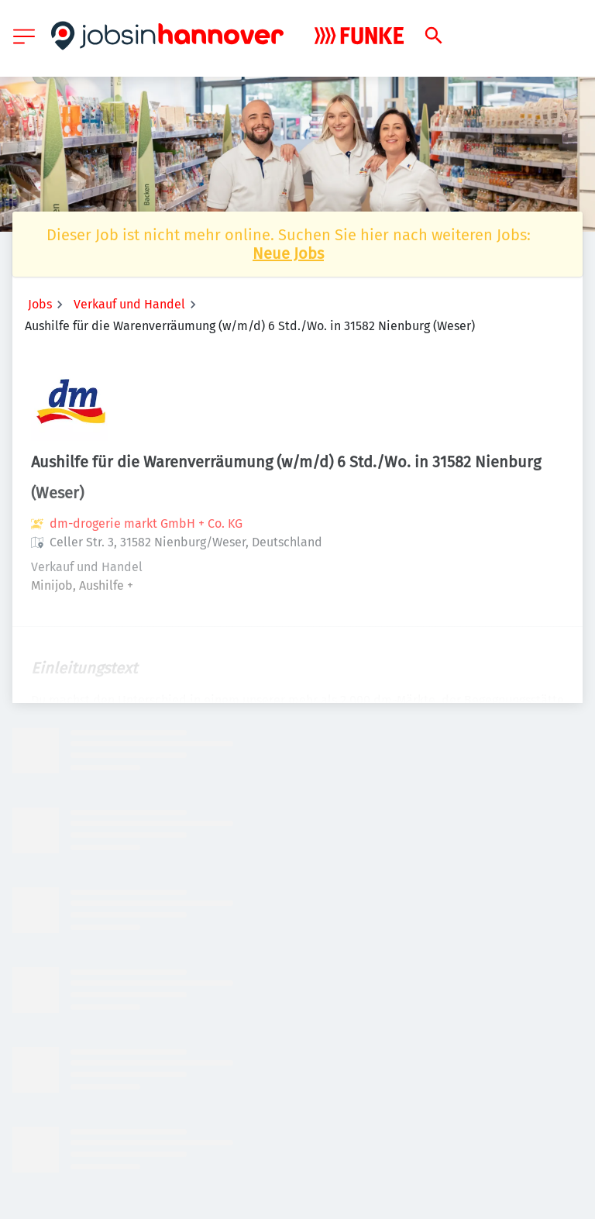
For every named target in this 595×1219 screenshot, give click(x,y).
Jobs (40, 304)
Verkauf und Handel (129, 304)
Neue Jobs (288, 253)
